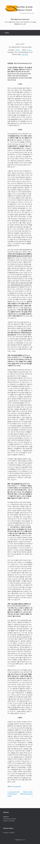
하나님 (29, 50)
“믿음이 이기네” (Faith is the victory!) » (26, 794)
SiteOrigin (18, 839)
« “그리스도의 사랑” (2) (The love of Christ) (13, 794)
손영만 (17, 50)
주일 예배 (25, 54)
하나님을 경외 (16, 786)
